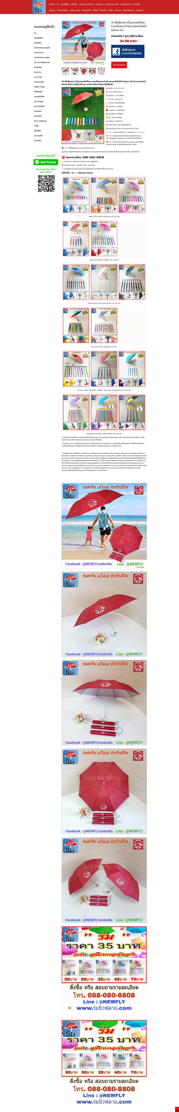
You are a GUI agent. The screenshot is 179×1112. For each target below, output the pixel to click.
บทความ (118, 10)
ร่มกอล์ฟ (136, 4)
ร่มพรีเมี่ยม (65, 4)
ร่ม (58, 4)
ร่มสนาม (52, 10)
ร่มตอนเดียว (86, 10)
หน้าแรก (52, 4)
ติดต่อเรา (140, 10)
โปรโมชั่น (103, 10)
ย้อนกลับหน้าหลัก (119, 65)
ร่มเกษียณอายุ (126, 4)
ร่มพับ (110, 10)
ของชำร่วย (99, 4)
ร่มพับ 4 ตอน (75, 10)
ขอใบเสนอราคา (129, 10)
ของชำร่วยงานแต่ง (86, 4)
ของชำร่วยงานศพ (112, 4)
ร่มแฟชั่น (74, 4)
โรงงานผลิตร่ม (62, 10)
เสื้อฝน (95, 10)
